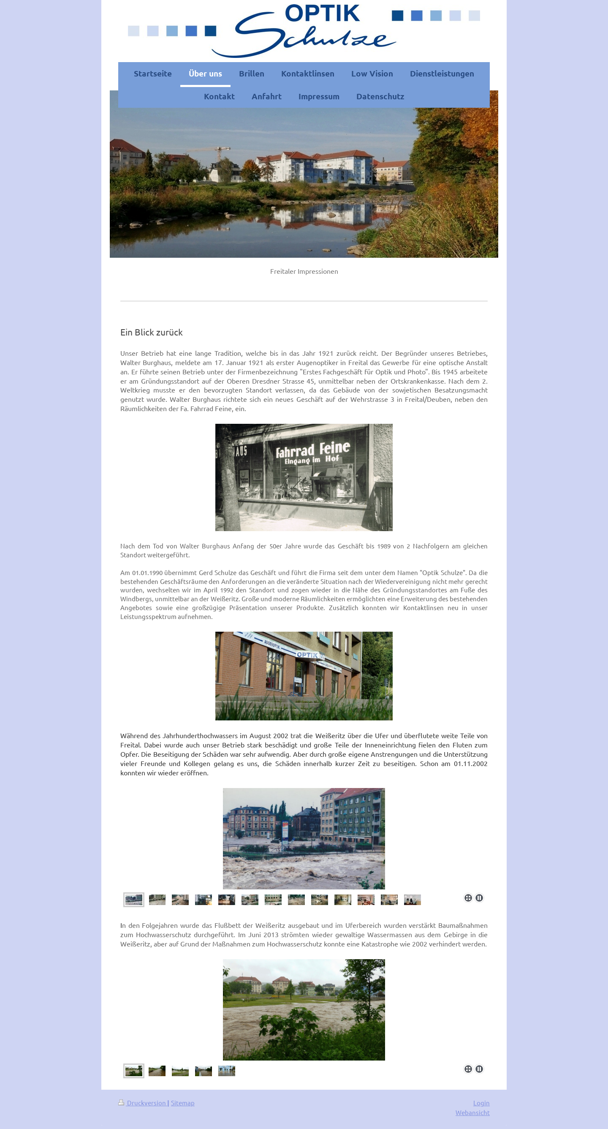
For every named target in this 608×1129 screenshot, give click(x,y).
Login (481, 1103)
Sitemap (183, 1103)
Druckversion (142, 1103)
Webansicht (473, 1112)
